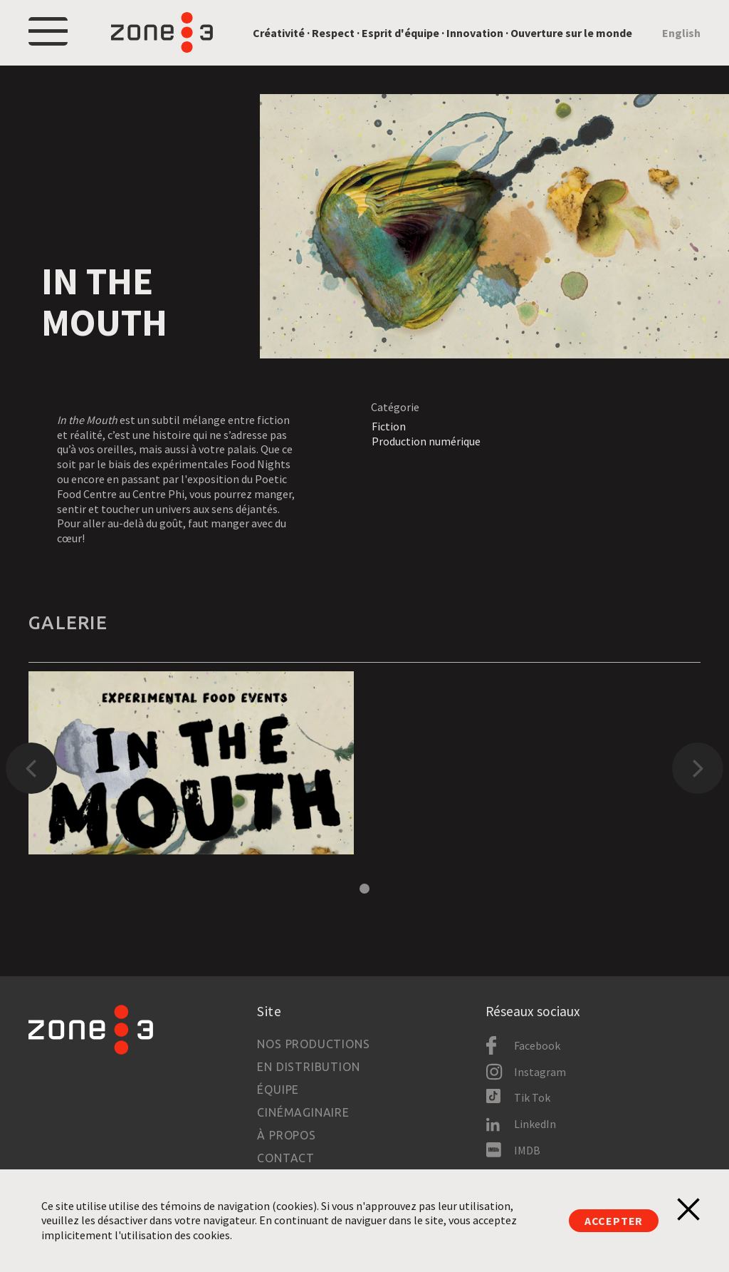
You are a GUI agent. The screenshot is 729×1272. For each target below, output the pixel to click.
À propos (286, 1135)
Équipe (278, 1089)
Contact (286, 1158)
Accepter (613, 1221)
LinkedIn (535, 1124)
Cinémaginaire (303, 1112)
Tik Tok (532, 1097)
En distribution (308, 1066)
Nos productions (313, 1044)
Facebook (537, 1045)
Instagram (540, 1072)
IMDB (527, 1150)
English (681, 33)
